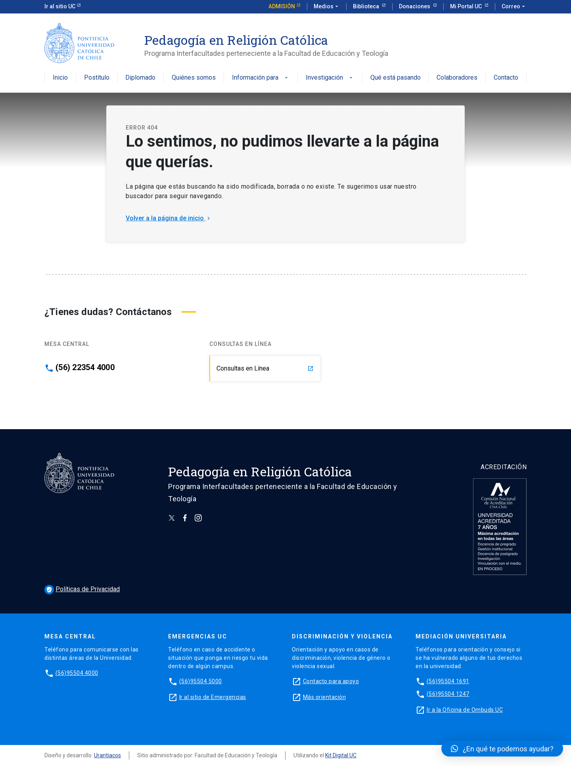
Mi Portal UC (466, 6)
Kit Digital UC (340, 755)
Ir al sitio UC (59, 6)
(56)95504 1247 (448, 694)
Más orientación (324, 697)
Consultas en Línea (265, 368)
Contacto (506, 77)
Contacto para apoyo (331, 681)
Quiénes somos (194, 77)
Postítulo (96, 77)
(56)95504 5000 (200, 681)
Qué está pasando (395, 77)
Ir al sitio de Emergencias (212, 697)
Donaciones (415, 6)
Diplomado (140, 77)
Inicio (60, 77)
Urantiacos (107, 755)
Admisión (281, 6)
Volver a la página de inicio (169, 218)
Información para (260, 77)
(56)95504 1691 (448, 681)
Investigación (330, 77)
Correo (514, 6)
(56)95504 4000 (77, 673)
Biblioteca (366, 6)
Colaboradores (457, 77)
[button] (502, 748)
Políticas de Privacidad (82, 589)
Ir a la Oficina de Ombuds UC (465, 710)
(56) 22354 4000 (85, 367)
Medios (327, 6)
